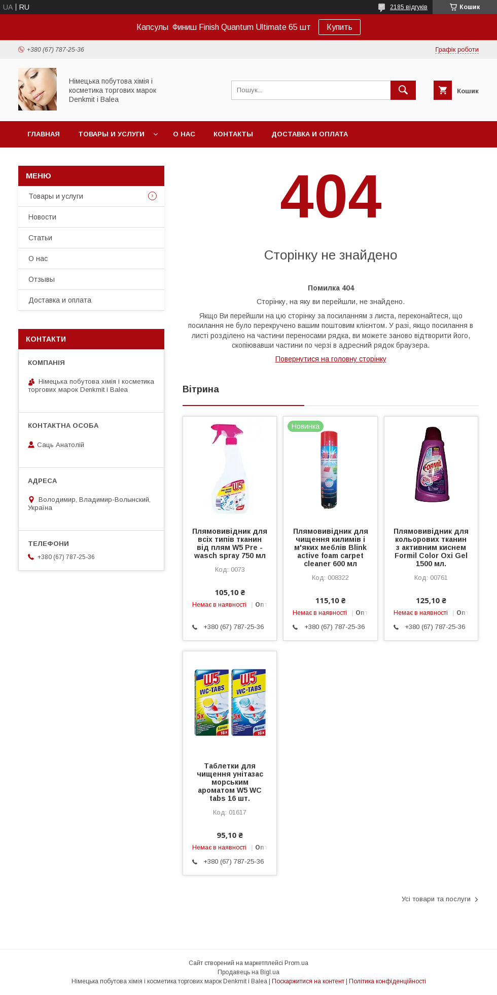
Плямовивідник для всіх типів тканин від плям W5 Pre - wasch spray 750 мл (229, 543)
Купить (339, 27)
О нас (184, 134)
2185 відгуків (409, 7)
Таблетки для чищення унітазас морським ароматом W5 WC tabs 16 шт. (230, 782)
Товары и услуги (111, 134)
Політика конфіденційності (387, 981)
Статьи (40, 238)
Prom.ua (296, 963)
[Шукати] (403, 90)
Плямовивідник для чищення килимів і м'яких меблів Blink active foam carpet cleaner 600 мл (330, 547)
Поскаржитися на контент (308, 981)
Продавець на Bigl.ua (248, 972)
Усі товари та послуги (436, 899)
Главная (43, 134)
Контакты (233, 134)
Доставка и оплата (309, 134)
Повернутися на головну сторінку (330, 359)
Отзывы (41, 279)
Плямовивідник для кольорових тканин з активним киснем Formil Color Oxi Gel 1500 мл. (431, 547)
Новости (42, 217)
